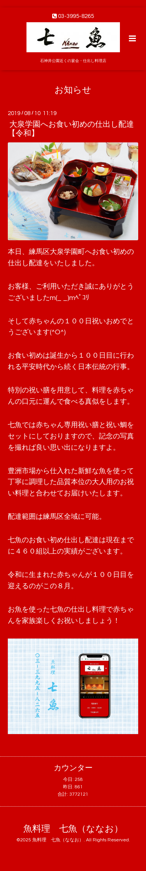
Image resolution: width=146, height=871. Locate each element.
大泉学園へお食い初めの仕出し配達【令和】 (71, 129)
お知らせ (73, 89)
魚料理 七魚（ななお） (73, 829)
